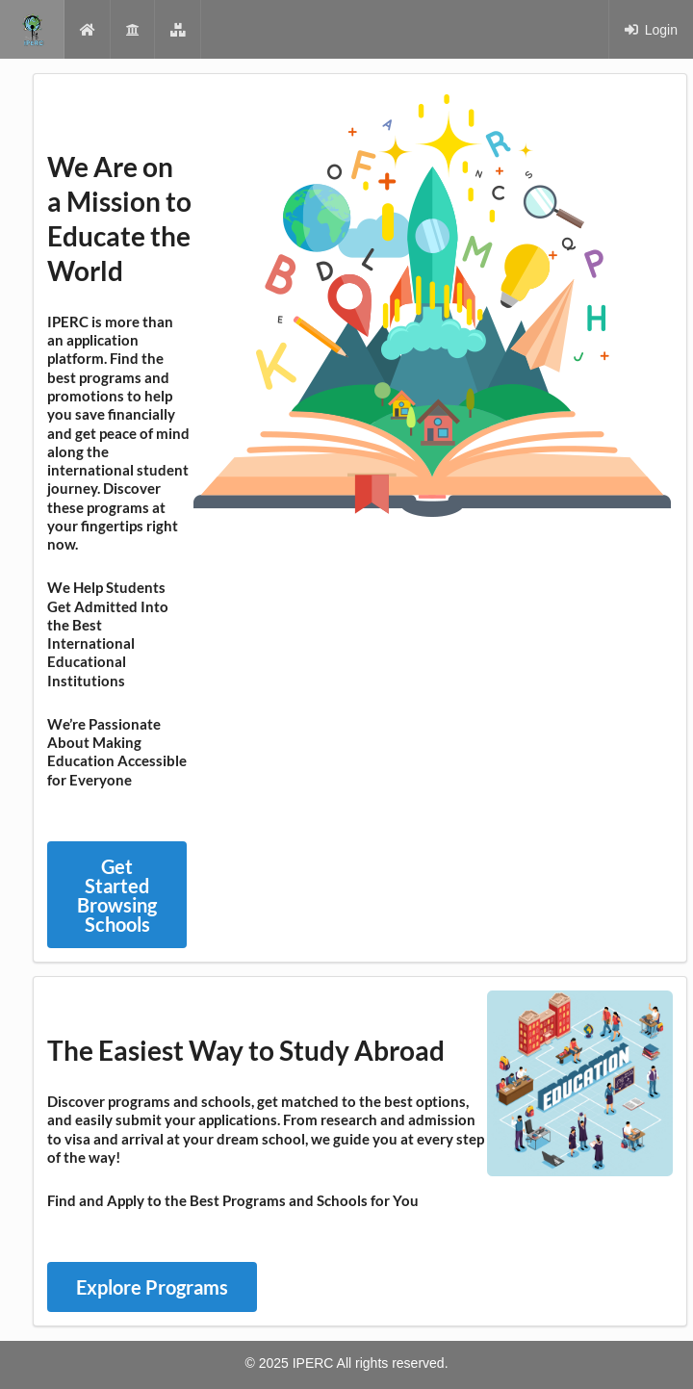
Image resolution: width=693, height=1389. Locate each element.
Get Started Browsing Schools (117, 895)
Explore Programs (152, 1287)
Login (651, 30)
